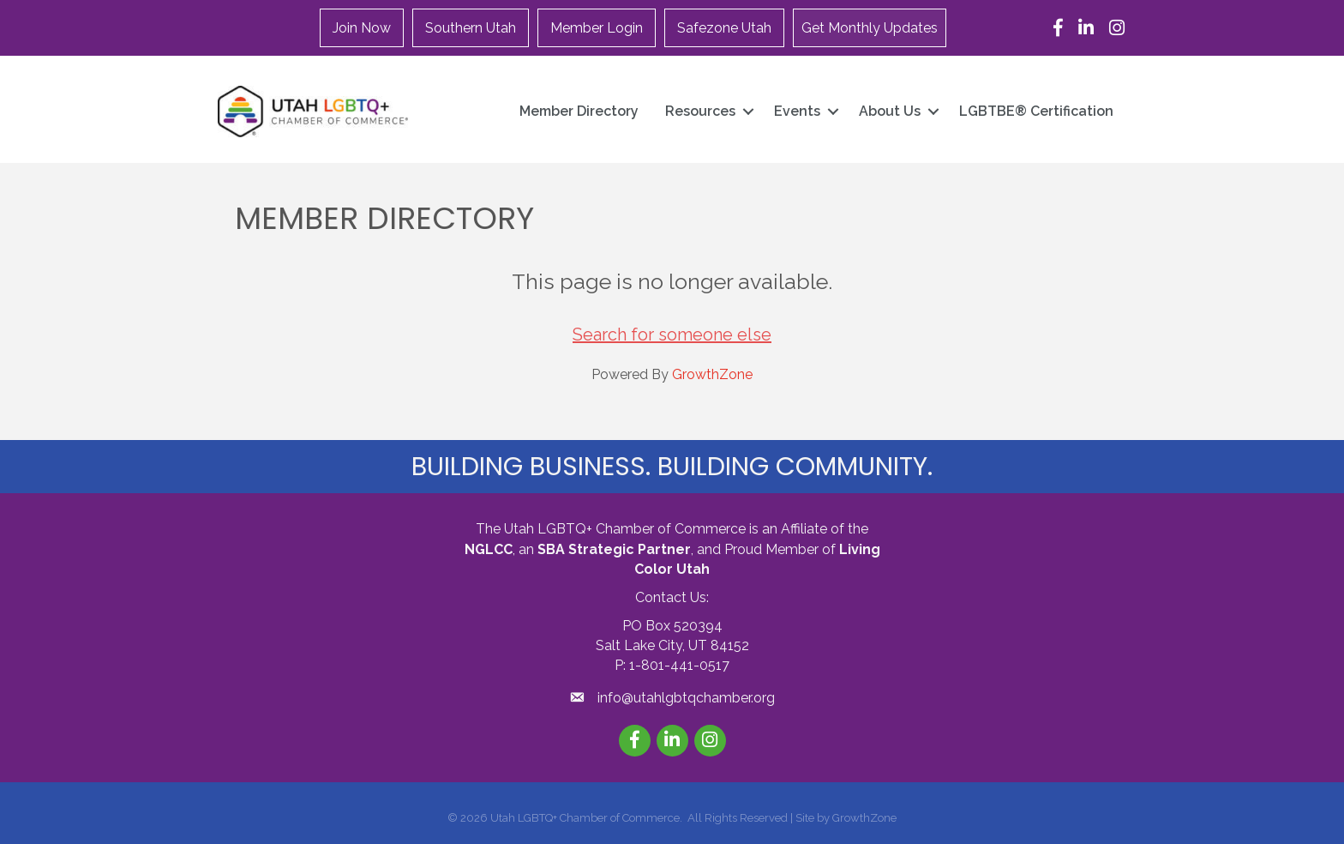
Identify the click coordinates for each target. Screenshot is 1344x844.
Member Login (596, 28)
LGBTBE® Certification (1036, 111)
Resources (700, 111)
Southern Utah (470, 28)
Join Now (362, 28)
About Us (890, 111)
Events (797, 111)
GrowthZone (712, 374)
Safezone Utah (724, 28)
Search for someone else (672, 334)
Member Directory (579, 111)
